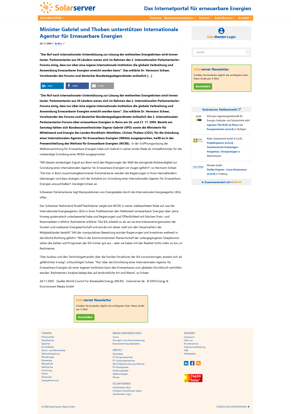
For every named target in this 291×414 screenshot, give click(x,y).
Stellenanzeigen (120, 373)
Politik (45, 373)
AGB (186, 350)
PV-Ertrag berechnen (123, 357)
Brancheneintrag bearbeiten (126, 343)
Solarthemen (224, 18)
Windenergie (48, 357)
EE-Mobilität (48, 347)
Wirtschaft (47, 377)
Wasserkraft (47, 363)
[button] (52, 86)
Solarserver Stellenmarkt (221, 110)
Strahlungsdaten (121, 370)
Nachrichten (50, 18)
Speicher (46, 343)
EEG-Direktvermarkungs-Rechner (129, 363)
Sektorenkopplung (51, 353)
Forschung (47, 370)
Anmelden (85, 317)
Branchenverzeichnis (179, 18)
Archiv (58, 43)
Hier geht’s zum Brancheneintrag (129, 340)
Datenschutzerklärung (194, 347)
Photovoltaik (48, 337)
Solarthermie (48, 340)
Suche (116, 337)
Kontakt (243, 18)
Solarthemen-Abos (122, 387)
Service (204, 18)
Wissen (116, 377)
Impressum (189, 337)
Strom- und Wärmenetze (53, 350)
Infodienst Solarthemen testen (127, 390)
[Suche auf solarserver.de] (247, 52)
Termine (155, 18)
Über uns (188, 340)
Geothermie (47, 367)
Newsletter (118, 353)
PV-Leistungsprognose (124, 360)
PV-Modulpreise (120, 367)
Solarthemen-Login (122, 394)
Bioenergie (47, 360)
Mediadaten (190, 353)
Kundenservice (191, 343)
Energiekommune (50, 380)
